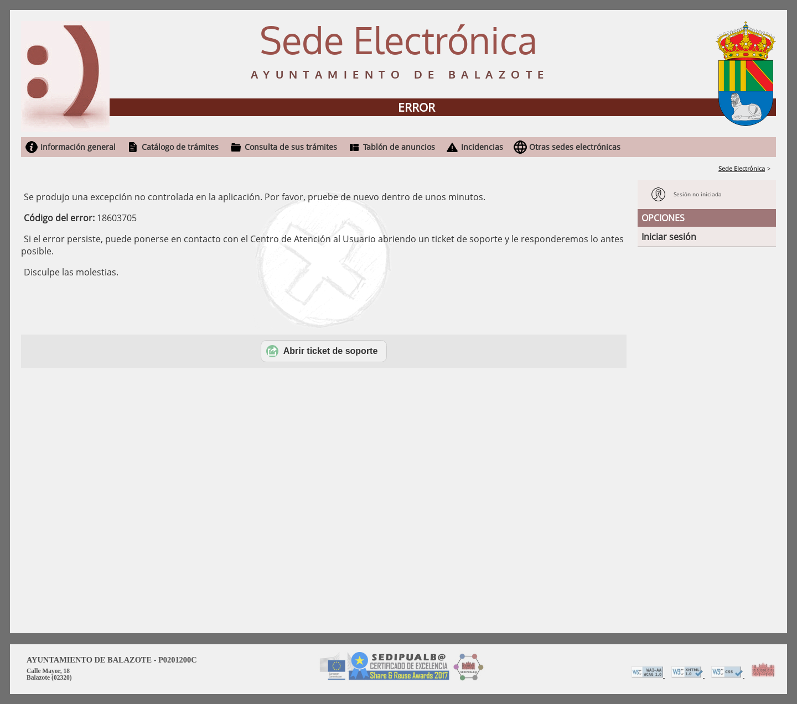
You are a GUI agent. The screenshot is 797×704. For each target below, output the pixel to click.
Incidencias (482, 147)
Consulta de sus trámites (291, 147)
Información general (78, 147)
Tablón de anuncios (399, 147)
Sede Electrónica (741, 168)
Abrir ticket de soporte (322, 351)
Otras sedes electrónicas (574, 147)
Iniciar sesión (668, 237)
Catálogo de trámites (180, 147)
